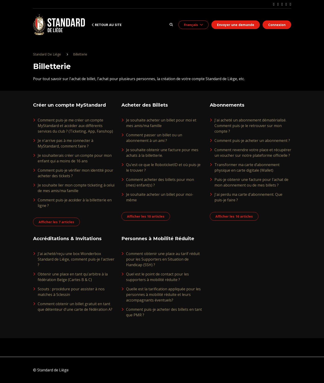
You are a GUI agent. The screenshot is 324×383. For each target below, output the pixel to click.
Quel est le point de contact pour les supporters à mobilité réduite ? (157, 277)
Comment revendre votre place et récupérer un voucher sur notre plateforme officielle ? (252, 152)
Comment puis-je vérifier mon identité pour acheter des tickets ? (75, 173)
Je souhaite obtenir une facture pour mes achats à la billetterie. (162, 152)
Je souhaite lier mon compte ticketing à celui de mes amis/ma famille (76, 188)
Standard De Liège (47, 54)
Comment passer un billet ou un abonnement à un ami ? (154, 137)
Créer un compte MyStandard (69, 105)
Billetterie (80, 54)
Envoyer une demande (235, 25)
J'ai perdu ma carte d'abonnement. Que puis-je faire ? (248, 197)
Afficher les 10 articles (145, 216)
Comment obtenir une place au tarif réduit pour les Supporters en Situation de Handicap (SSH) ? (163, 259)
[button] (171, 24)
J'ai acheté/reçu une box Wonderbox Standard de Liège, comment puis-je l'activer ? (76, 259)
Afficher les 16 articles (234, 216)
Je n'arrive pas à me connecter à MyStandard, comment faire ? (65, 143)
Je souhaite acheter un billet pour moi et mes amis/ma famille (161, 123)
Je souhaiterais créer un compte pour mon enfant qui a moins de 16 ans (75, 158)
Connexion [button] (277, 25)
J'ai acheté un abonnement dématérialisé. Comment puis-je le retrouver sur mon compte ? (250, 126)
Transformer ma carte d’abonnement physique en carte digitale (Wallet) (247, 167)
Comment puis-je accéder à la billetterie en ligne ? (75, 202)
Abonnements (227, 105)
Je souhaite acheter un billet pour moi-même (159, 197)
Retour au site (107, 25)
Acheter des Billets (144, 105)
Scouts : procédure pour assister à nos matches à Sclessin (71, 291)
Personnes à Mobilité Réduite (157, 238)
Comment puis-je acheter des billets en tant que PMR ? (164, 312)
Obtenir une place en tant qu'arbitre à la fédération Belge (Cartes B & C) (73, 277)
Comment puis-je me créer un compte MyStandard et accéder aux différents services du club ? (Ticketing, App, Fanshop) (75, 126)
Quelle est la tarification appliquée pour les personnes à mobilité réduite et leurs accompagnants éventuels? (163, 294)
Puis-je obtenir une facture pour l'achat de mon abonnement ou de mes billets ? (251, 182)
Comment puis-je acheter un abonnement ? (252, 140)
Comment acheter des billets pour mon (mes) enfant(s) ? (160, 182)
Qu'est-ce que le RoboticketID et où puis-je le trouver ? (163, 167)
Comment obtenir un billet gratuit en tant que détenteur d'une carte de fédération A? (75, 306)
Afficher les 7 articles (56, 222)
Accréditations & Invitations (67, 238)
